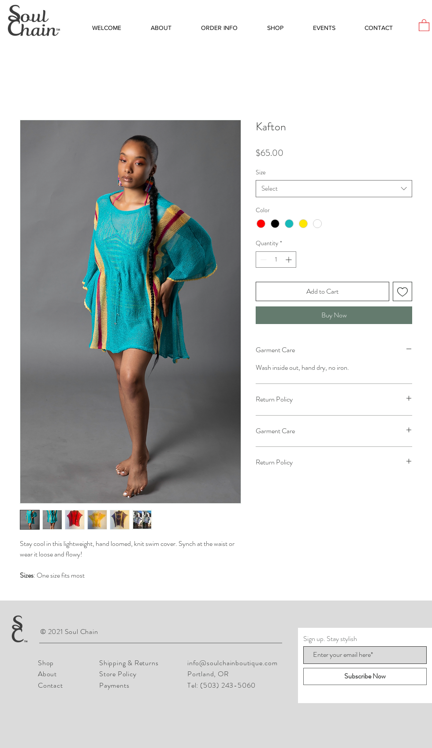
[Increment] (289, 259)
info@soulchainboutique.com (232, 663)
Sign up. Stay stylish (330, 638)
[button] (424, 24)
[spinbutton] (276, 259)
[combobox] (334, 188)
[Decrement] (262, 259)
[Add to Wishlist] (402, 291)
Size (261, 172)
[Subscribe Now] (365, 676)
